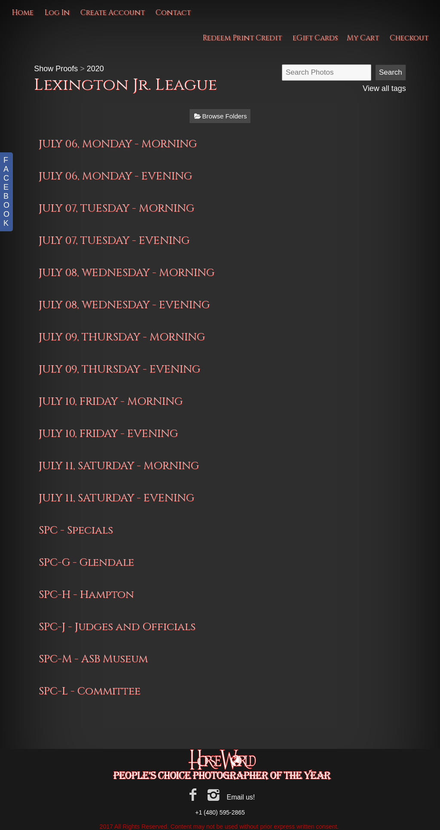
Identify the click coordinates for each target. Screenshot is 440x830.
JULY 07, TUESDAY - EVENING (114, 240)
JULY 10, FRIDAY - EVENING (108, 434)
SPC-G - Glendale (86, 562)
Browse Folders (224, 116)
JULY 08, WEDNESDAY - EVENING (124, 305)
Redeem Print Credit (242, 38)
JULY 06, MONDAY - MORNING (118, 144)
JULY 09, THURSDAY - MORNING (122, 337)
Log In (57, 13)
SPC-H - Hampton (86, 595)
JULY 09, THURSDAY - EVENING (119, 369)
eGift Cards (315, 38)
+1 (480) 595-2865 (220, 812)
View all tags (384, 88)
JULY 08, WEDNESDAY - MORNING (126, 273)
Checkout (409, 38)
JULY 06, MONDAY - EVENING (115, 176)
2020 (95, 68)
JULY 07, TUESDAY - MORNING (116, 208)
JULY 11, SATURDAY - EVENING (116, 498)
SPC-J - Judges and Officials (117, 627)
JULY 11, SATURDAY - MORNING (119, 466)
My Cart (364, 38)
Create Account (112, 13)
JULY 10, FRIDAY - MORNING (111, 401)
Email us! (240, 797)
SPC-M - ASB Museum (93, 659)
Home (23, 13)
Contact (173, 13)
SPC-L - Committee (90, 691)
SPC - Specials (76, 530)
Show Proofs (56, 68)
